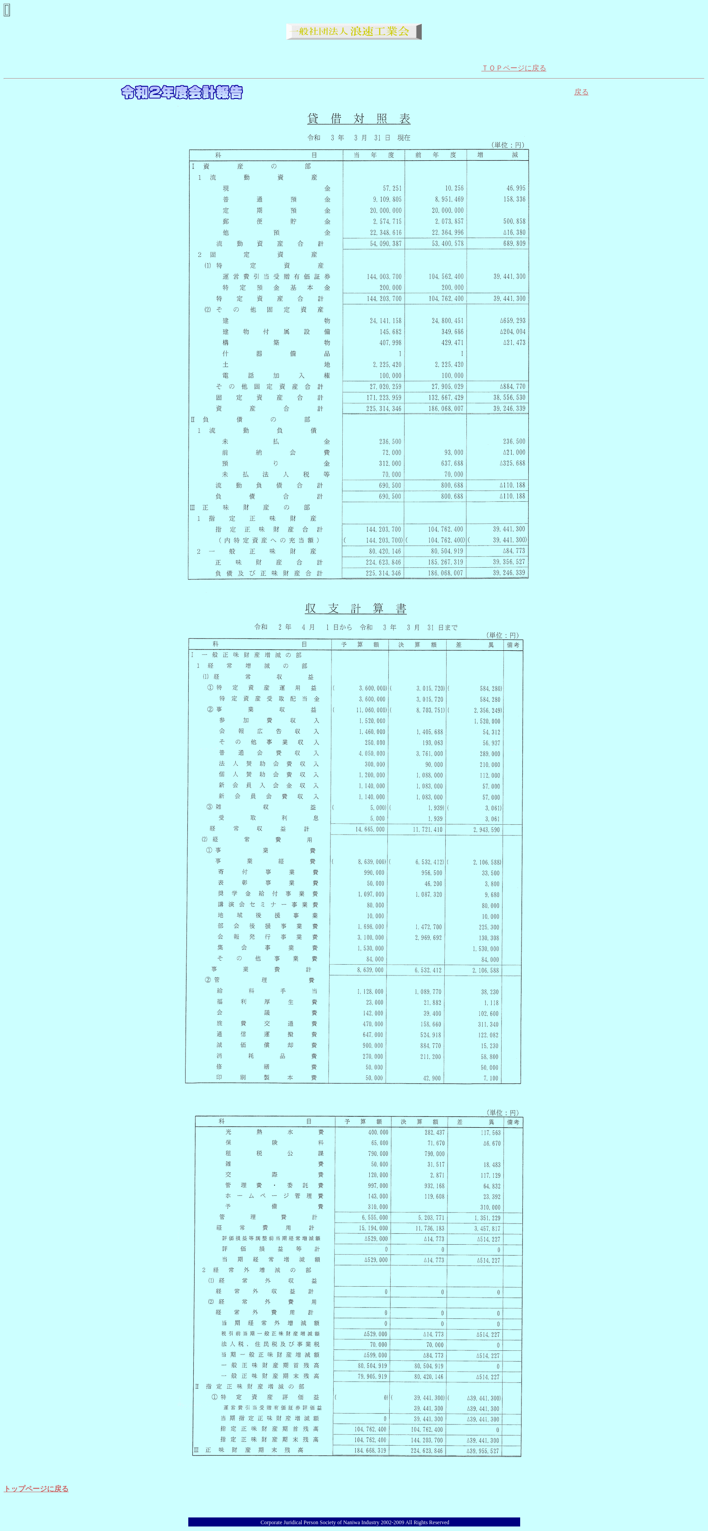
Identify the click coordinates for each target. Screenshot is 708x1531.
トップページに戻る (36, 1489)
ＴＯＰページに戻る (513, 68)
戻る (581, 92)
